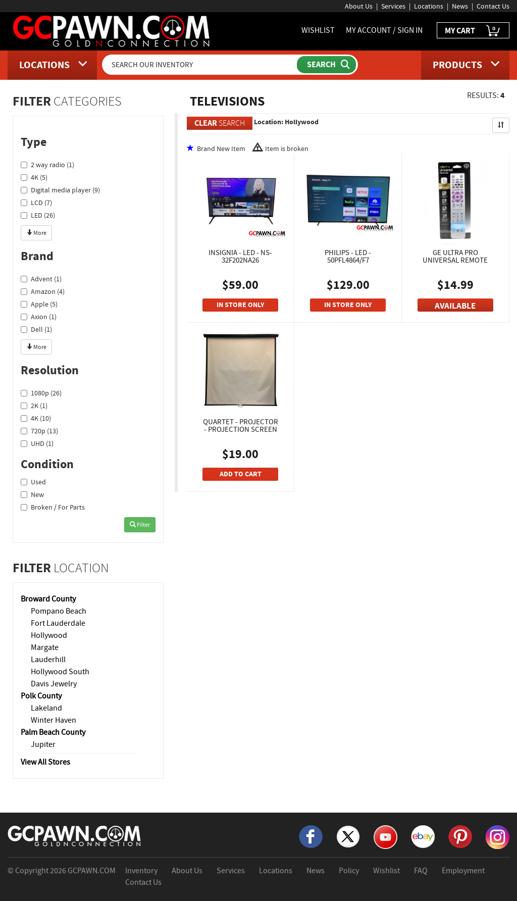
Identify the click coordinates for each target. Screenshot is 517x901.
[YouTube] (385, 836)
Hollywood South (60, 672)
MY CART (473, 31)
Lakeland (46, 708)
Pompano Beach (58, 611)
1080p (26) (41, 392)
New (32, 494)
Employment (463, 871)
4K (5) (34, 177)
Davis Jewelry (54, 684)
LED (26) (38, 215)
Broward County (48, 599)
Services (393, 6)
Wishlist (386, 871)
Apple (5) (39, 304)
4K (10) (36, 418)
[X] (348, 835)
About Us (359, 6)
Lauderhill (48, 660)
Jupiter (43, 744)
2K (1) (34, 405)
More (36, 233)
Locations (428, 6)
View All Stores (45, 762)
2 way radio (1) (47, 164)
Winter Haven (53, 720)
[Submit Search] (326, 64)
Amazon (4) (43, 291)
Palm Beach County (53, 732)
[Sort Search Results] (500, 125)
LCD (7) (36, 202)
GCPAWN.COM (92, 871)
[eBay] (423, 835)
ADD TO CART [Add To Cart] (241, 474)
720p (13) (39, 430)
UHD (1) (37, 443)
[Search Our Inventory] (200, 65)
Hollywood (49, 635)
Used (33, 481)
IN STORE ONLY (240, 305)
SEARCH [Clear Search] (219, 123)
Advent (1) (41, 278)
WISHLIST (318, 30)
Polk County (41, 696)
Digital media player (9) (60, 189)
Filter (140, 525)
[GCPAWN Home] (75, 835)
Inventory (141, 871)
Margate (45, 647)
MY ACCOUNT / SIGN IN (384, 30)
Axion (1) (39, 316)
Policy (349, 871)
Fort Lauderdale (58, 623)
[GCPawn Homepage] (112, 30)
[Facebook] (311, 835)
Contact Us (493, 6)
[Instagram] (497, 836)
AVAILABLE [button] (455, 306)
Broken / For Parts (53, 507)
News (460, 6)
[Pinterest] (460, 835)
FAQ (421, 871)
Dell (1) (36, 329)
